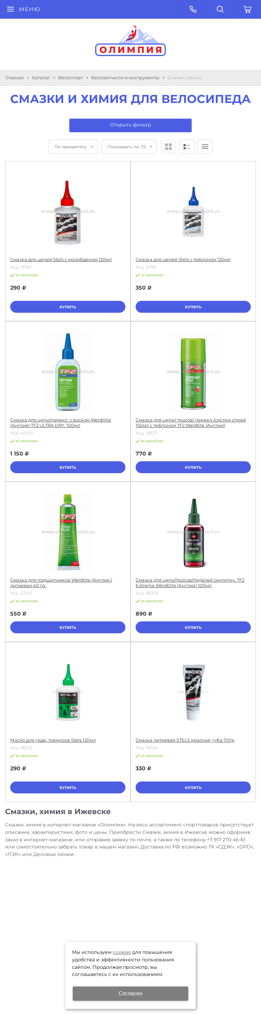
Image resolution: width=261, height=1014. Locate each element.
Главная (14, 77)
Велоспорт (70, 77)
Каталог (41, 77)
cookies (122, 952)
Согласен (130, 993)
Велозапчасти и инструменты (125, 77)
